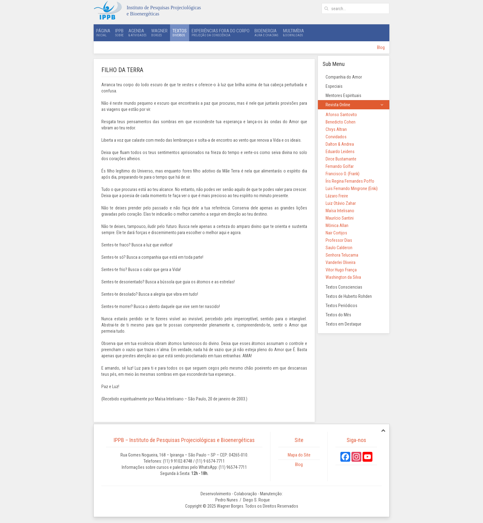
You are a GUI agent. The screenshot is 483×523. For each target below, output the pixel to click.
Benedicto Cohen (340, 122)
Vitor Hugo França (341, 269)
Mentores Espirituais (343, 95)
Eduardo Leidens (340, 151)
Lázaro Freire (337, 195)
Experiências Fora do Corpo (221, 32)
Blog (381, 47)
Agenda (137, 32)
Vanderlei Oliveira (340, 262)
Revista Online (338, 104)
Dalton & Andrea (340, 144)
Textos (179, 32)
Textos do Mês (338, 314)
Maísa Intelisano (340, 210)
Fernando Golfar (340, 166)
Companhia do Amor (344, 77)
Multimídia (293, 32)
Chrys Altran (336, 129)
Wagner (159, 32)
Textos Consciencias (344, 287)
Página (103, 32)
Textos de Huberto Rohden (349, 296)
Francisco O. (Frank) (342, 173)
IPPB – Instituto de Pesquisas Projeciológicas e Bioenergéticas (184, 440)
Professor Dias (339, 240)
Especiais (334, 86)
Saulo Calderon (339, 247)
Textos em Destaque (343, 324)
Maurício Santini (340, 218)
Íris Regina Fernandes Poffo (350, 181)
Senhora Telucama (342, 255)
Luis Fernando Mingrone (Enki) (352, 188)
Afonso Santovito (341, 114)
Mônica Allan (337, 225)
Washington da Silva (343, 277)
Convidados (336, 136)
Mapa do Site (299, 454)
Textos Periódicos (341, 305)
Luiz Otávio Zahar (341, 203)
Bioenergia (266, 32)
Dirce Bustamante (341, 158)
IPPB (119, 32)
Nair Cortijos (336, 232)
